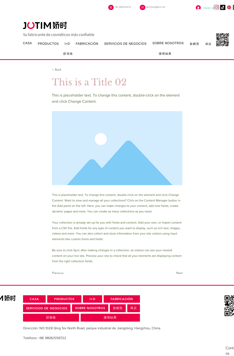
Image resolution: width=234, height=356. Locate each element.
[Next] (173, 273)
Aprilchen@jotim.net (155, 6)
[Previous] (64, 273)
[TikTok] (222, 7)
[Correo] (142, 7)
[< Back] (64, 69)
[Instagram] (216, 7)
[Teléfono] (111, 7)
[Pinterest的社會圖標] (229, 7)
